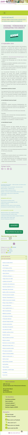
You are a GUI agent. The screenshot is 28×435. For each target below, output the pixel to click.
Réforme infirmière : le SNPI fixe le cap (7, 188)
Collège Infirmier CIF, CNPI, (8, 278)
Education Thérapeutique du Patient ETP (7, 218)
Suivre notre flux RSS (11, 428)
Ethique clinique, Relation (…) (8, 302)
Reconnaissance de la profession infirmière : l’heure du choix (11, 206)
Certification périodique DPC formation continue (9, 214)
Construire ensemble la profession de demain (8, 190)
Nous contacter (9, 401)
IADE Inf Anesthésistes (7, 310)
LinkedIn (10, 251)
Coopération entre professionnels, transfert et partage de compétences (12, 215)
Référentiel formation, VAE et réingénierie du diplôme (10, 212)
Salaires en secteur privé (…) (8, 356)
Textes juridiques (6, 367)
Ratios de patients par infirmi (8, 337)
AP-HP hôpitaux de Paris (7, 268)
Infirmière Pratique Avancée (8, 321)
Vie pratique (5, 372)
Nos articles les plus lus (14, 232)
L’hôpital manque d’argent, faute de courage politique (10, 193)
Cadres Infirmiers (6, 273)
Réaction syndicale (6, 340)
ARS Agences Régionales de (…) (9, 270)
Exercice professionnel (7, 305)
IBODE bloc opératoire (7, 313)
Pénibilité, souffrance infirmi (8, 332)
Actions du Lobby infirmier (8, 262)
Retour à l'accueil (10, 416)
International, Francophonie (8, 326)
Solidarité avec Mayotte (5, 203)
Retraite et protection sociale (8, 348)
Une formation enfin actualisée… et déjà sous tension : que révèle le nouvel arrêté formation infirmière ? (13, 185)
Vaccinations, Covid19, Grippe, (8, 369)
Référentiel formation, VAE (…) (8, 345)
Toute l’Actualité (5, 256)
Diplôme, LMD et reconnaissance (9, 292)
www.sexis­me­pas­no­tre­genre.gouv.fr (17, 57)
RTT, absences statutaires (7, 351)
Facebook (13, 247)
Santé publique (5, 364)
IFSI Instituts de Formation (8, 316)
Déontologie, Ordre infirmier (8, 289)
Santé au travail (6, 359)
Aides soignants (6, 265)
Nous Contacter (10, 382)
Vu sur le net (5, 375)
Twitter (10, 249)
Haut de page (9, 414)
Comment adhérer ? (10, 403)
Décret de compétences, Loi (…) (9, 286)
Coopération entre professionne (9, 284)
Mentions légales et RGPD (11, 407)
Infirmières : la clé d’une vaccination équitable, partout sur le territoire (12, 191)
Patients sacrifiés (3, 194)
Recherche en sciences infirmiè (8, 342)
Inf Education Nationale (7, 318)
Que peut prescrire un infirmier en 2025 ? (8, 200)
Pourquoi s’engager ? (10, 405)
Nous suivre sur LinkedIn (12, 425)
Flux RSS (8, 252)
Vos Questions (10, 397)
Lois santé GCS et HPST (7, 329)
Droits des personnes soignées (8, 294)
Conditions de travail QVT (7, 281)
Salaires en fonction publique (8, 353)
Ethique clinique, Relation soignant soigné (8, 217)
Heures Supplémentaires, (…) (8, 308)
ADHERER (14, 225)
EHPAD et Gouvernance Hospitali (9, 300)
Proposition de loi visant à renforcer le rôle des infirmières (10, 205)
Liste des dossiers (6, 259)
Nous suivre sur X (10, 422)
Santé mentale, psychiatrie (8, 361)
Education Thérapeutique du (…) (9, 297)
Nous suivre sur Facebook (12, 420)
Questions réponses (6, 334)
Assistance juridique (10, 399)
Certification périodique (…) (8, 276)
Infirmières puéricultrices (7, 324)
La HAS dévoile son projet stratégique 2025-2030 (9, 202)
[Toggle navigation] (4, 12)
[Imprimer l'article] (11, 169)
